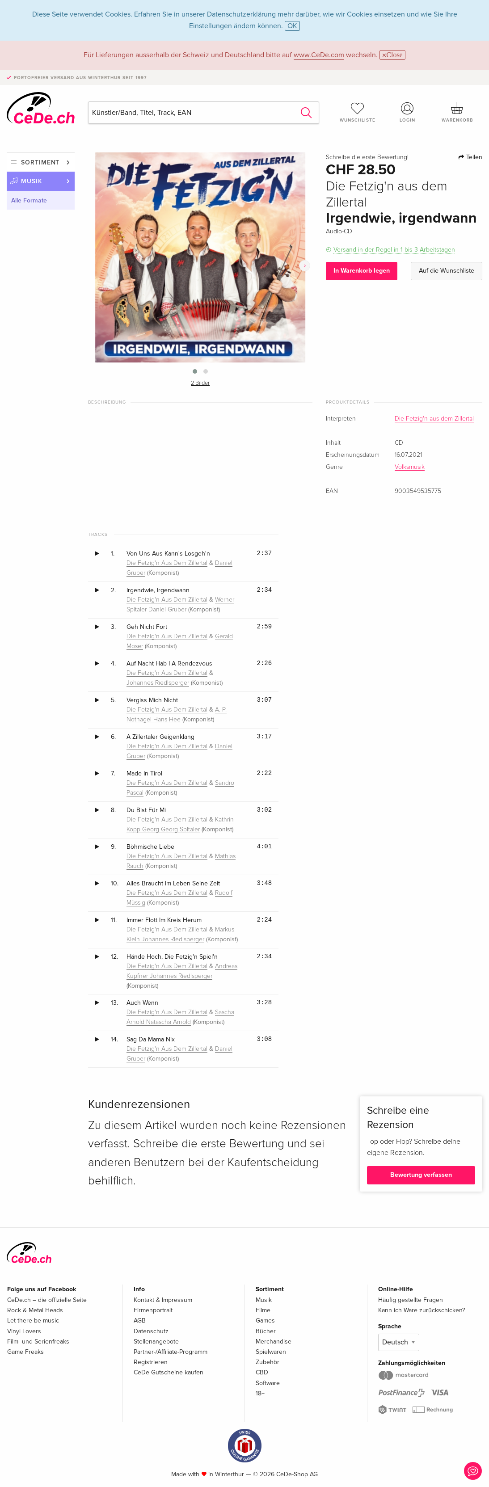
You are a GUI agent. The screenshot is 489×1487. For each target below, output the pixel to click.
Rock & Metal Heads (35, 1310)
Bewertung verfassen (421, 1175)
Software (268, 1383)
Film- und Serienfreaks (38, 1341)
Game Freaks (25, 1352)
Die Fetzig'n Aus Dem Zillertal (166, 563)
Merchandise (273, 1341)
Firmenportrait (153, 1310)
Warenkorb (457, 112)
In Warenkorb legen (361, 270)
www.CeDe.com (319, 55)
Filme (263, 1310)
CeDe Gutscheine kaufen (168, 1372)
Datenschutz (151, 1331)
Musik (31, 181)
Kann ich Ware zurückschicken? (421, 1310)
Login (408, 112)
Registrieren (151, 1362)
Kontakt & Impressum (163, 1300)
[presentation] (304, 266)
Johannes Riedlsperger (157, 683)
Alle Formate (29, 200)
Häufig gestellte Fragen (410, 1300)
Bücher (266, 1331)
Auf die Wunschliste (446, 270)
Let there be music (33, 1320)
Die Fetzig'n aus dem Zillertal (434, 419)
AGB (140, 1320)
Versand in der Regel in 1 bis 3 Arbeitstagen (394, 249)
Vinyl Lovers (24, 1331)
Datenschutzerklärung (241, 14)
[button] (195, 371)
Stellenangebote (156, 1341)
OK (292, 25)
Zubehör (267, 1362)
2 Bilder (200, 383)
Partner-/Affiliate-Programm (170, 1352)
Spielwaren (271, 1352)
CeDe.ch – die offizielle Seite (47, 1300)
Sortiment (40, 162)
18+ (260, 1393)
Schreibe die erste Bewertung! (367, 157)
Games (265, 1320)
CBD (262, 1372)
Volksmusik (410, 467)
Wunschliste (358, 112)
